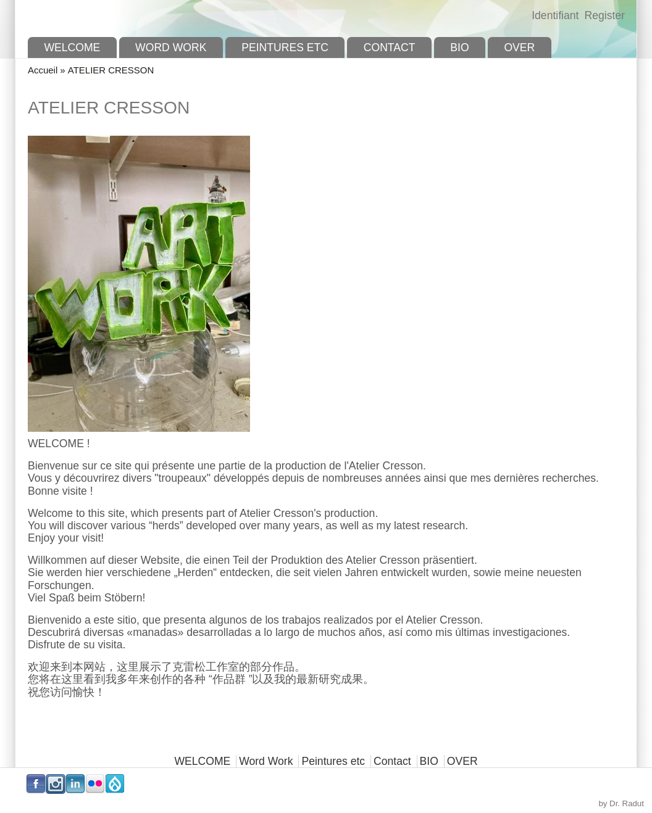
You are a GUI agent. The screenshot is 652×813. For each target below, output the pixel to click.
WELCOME (72, 47)
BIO (459, 47)
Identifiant (555, 15)
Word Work (170, 47)
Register (604, 15)
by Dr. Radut (621, 803)
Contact (390, 47)
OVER (519, 47)
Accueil (42, 70)
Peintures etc (284, 47)
